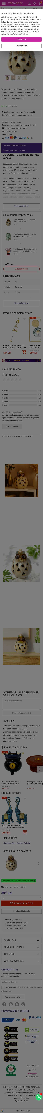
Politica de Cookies (20, 34)
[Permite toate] (21, 39)
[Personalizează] (21, 46)
